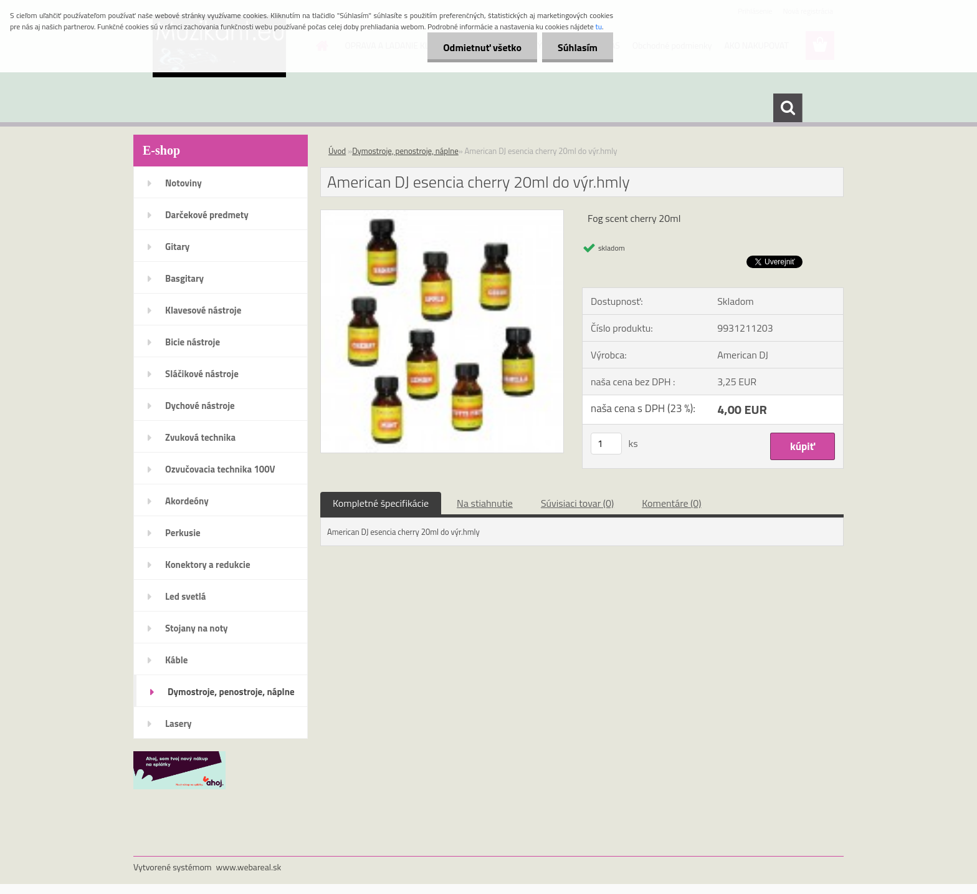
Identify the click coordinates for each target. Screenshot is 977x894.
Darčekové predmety (207, 215)
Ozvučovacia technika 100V (220, 469)
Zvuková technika (200, 437)
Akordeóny (187, 501)
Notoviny (183, 183)
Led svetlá (185, 596)
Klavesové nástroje (203, 310)
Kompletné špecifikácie (381, 503)
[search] (787, 108)
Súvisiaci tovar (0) (577, 503)
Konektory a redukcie (207, 564)
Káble (176, 660)
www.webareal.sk (249, 866)
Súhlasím (578, 47)
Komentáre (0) (671, 503)
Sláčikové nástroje (202, 374)
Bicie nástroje (192, 342)
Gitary (177, 246)
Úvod (337, 151)
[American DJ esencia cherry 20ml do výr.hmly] (442, 215)
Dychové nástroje (200, 405)
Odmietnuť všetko (482, 47)
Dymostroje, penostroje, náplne (231, 692)
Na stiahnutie (485, 503)
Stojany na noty (196, 628)
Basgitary (184, 278)
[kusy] (606, 443)
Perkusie (183, 533)
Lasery (178, 723)
